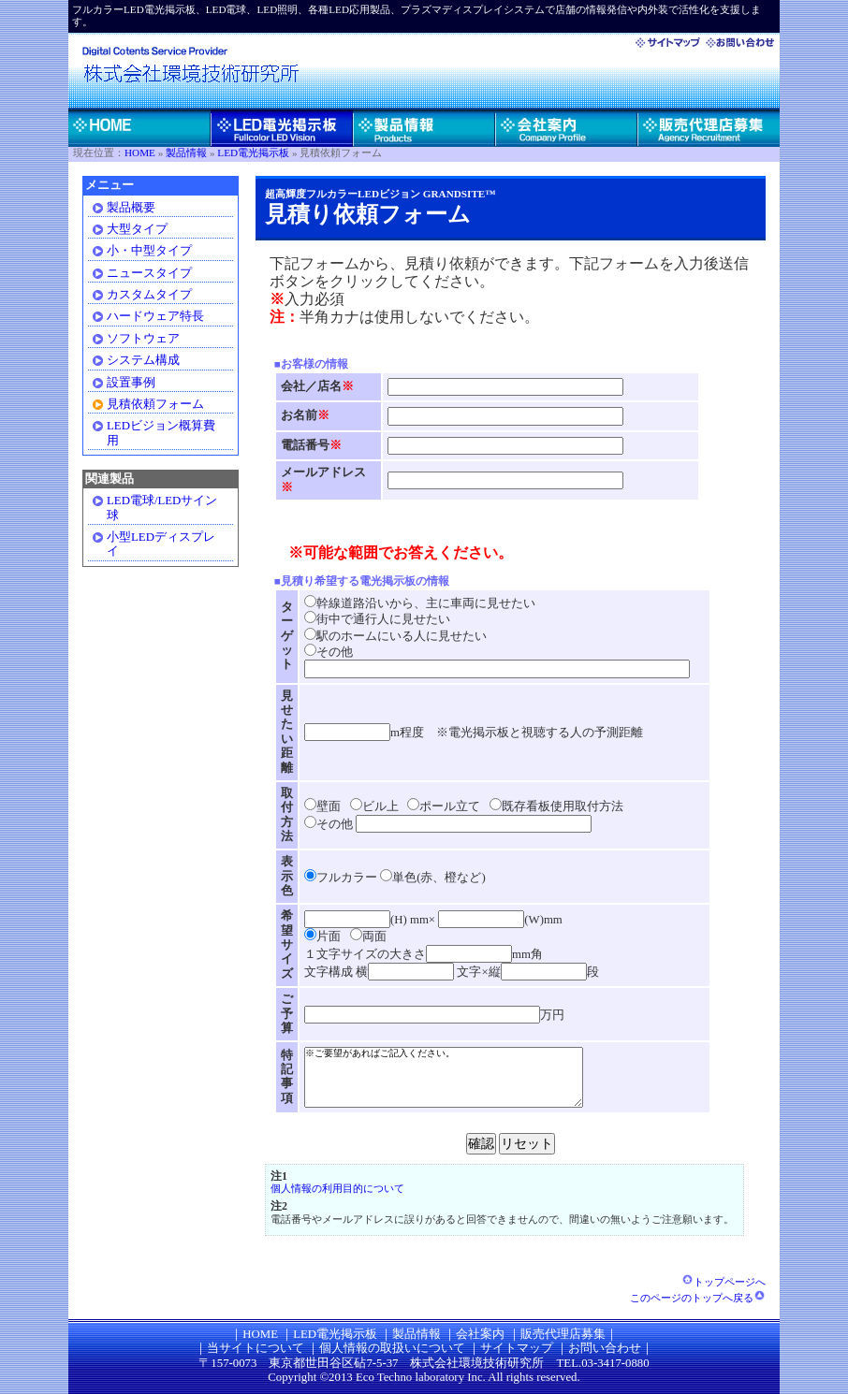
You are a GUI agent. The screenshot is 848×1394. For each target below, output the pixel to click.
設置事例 (131, 382)
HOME (139, 152)
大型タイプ (137, 229)
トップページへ (723, 1281)
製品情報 (186, 152)
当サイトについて (255, 1348)
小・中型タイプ (149, 250)
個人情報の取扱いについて (392, 1348)
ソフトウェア (143, 338)
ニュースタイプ (149, 273)
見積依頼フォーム (155, 404)
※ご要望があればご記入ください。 (459, 1077)
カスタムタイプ (149, 294)
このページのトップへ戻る (698, 1297)
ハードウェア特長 (155, 316)
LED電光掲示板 (253, 152)
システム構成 (143, 360)
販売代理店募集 (563, 1334)
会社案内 (480, 1334)
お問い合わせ (604, 1348)
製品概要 (131, 207)
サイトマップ (516, 1348)
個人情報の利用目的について (337, 1188)
